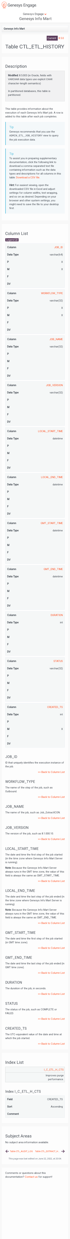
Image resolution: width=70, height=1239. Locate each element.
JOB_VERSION (54, 385)
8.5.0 (61, 38)
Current (52, 38)
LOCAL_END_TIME (52, 477)
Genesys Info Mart (35, 19)
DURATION (57, 615)
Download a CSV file (27, 177)
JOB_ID (58, 247)
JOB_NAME (56, 339)
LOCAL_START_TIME (50, 431)
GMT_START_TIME (52, 523)
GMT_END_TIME (53, 569)
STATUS (58, 661)
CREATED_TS (55, 707)
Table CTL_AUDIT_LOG (21, 1151)
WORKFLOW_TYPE (52, 293)
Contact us (31, 1176)
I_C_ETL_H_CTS (54, 1069)
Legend (10, 239)
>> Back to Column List (51, 772)
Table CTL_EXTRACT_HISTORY (50, 1151)
